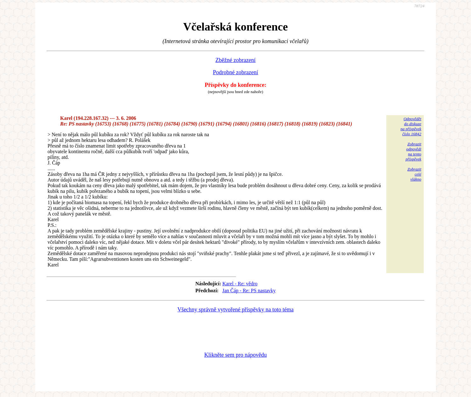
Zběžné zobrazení (235, 60)
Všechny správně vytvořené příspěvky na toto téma (236, 309)
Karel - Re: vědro (240, 283)
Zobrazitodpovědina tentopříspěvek (413, 151)
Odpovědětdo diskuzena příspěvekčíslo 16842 (410, 126)
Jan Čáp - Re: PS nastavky (248, 290)
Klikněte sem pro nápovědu (235, 355)
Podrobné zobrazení (235, 72)
